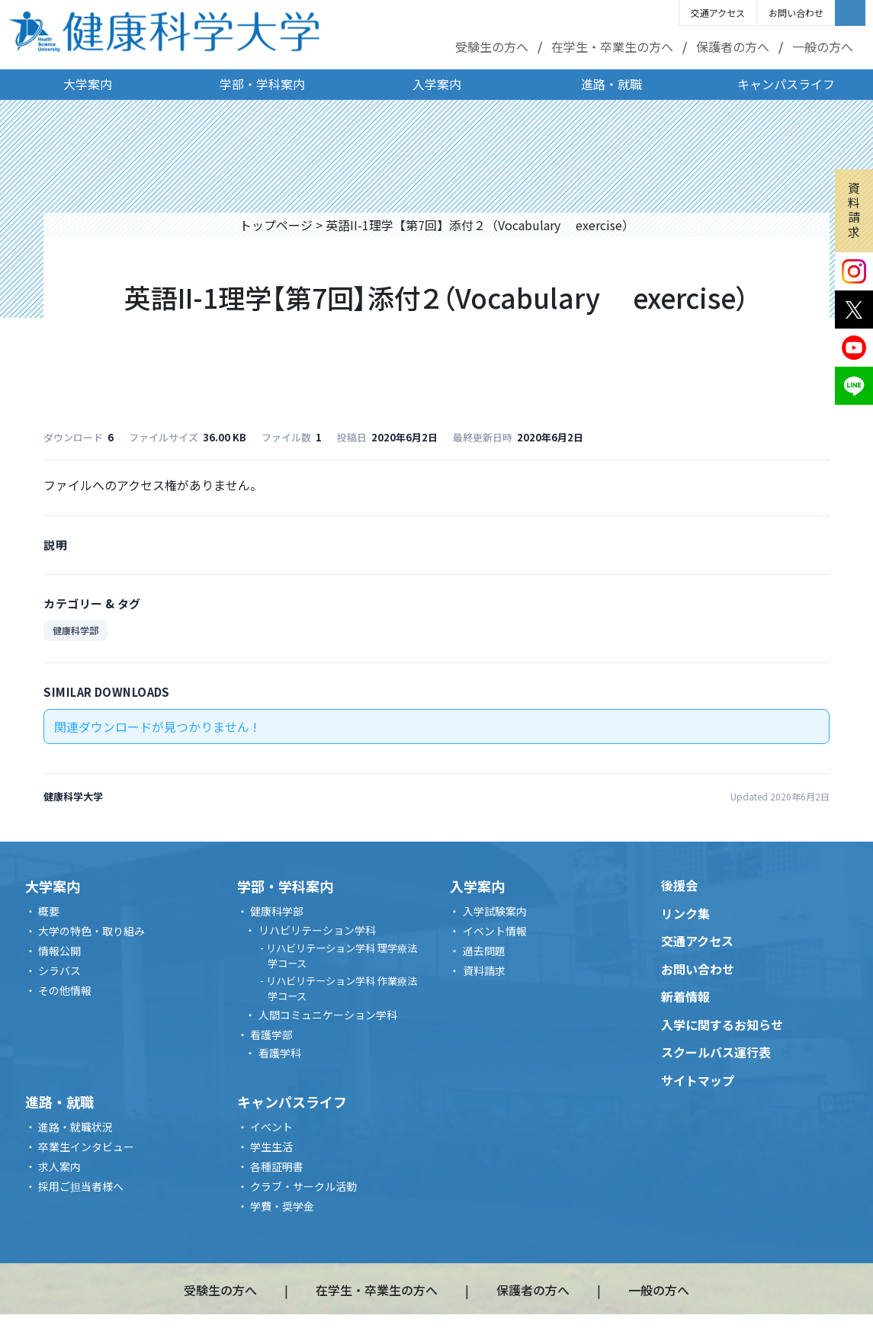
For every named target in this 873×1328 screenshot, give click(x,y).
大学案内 (87, 84)
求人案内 (59, 1166)
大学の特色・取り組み (91, 930)
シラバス (59, 970)
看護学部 (271, 1034)
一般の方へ (822, 46)
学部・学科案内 (262, 84)
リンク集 (685, 913)
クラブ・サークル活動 (303, 1186)
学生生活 (271, 1146)
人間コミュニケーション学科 (327, 1014)
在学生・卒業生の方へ (612, 46)
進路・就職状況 (75, 1126)
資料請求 (854, 209)
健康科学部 (75, 630)
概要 (48, 911)
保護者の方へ (732, 46)
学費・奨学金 (282, 1206)
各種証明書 (276, 1166)
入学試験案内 (495, 911)
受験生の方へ (491, 46)
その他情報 (64, 990)
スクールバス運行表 (716, 1052)
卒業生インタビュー (86, 1146)
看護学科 (279, 1052)
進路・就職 (611, 84)
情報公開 (59, 950)
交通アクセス (718, 12)
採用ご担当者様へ (81, 1186)
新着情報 (685, 996)
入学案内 (436, 84)
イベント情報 (495, 930)
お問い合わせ (796, 12)
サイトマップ (697, 1080)
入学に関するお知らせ (722, 1024)
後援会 (679, 885)
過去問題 (484, 950)
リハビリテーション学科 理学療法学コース (341, 955)
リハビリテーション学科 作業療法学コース (341, 988)
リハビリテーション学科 (317, 930)
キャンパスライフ (786, 84)
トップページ (276, 225)
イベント (271, 1126)
